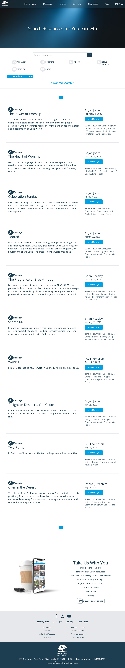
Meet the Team (78, 637)
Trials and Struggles (101, 376)
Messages (47, 4)
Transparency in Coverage (62, 662)
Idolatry (95, 294)
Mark (96, 299)
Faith (104, 291)
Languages (47, 637)
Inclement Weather (78, 627)
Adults (105, 131)
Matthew (90, 134)
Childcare (47, 630)
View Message (93, 119)
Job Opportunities (78, 630)
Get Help (77, 4)
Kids (94, 214)
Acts (98, 134)
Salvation (106, 208)
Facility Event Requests (47, 634)
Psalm (113, 131)
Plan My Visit (30, 4)
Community (90, 211)
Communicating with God (104, 128)
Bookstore (47, 627)
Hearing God (106, 336)
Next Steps (93, 4)
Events (63, 4)
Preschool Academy (78, 634)
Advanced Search (62, 83)
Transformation (93, 131)
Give (107, 4)
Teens (101, 214)
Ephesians (106, 134)
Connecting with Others (103, 251)
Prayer (95, 336)
